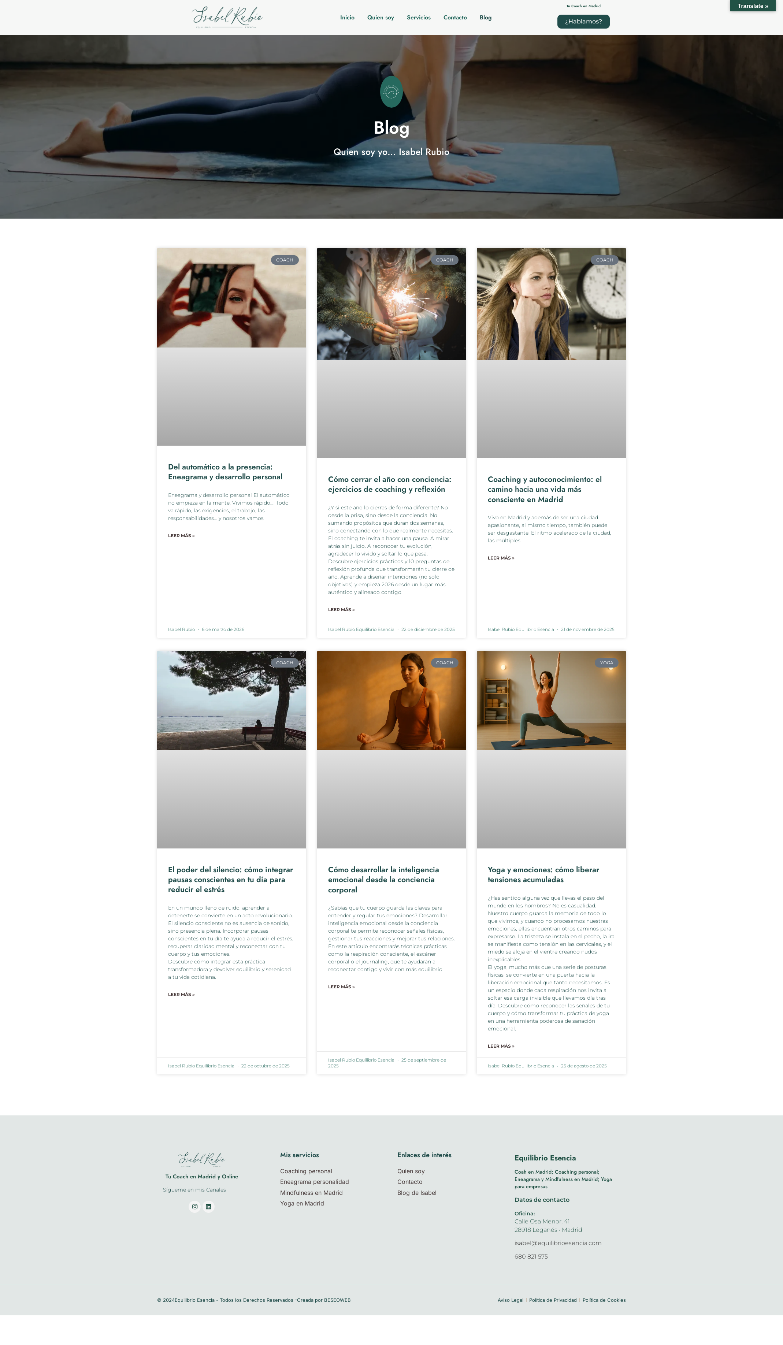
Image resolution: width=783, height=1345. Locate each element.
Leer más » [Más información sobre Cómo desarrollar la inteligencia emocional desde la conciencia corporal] (341, 987)
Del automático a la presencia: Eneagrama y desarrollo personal (225, 471)
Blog (486, 17)
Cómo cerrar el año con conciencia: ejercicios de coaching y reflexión (390, 484)
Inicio (347, 17)
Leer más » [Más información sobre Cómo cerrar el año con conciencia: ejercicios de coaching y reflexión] (341, 609)
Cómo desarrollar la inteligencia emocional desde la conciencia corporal (383, 880)
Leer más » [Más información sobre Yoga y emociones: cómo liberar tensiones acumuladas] (501, 1046)
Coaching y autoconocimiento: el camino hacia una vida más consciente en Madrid (545, 489)
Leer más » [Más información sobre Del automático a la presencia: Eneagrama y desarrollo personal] (181, 535)
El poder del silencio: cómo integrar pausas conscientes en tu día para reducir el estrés (230, 880)
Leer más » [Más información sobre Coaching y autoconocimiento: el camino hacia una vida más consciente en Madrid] (501, 558)
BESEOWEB (337, 1300)
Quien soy (380, 17)
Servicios (419, 17)
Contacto (455, 17)
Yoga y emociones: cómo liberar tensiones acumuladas (543, 875)
